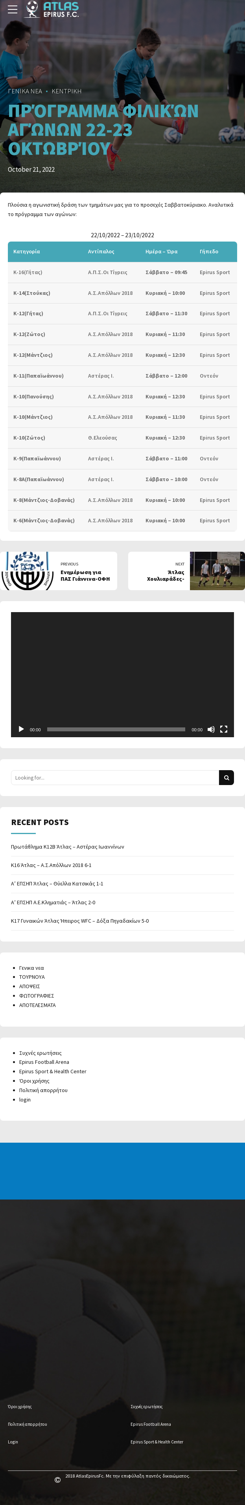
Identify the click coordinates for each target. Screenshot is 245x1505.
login (25, 1099)
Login (13, 1442)
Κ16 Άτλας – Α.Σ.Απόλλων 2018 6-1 (51, 865)
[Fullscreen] (224, 729)
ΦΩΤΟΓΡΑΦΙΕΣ (36, 995)
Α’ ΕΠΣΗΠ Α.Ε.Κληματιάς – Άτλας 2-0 (53, 902)
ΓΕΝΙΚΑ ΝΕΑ (25, 91)
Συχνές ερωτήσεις (40, 1052)
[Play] (21, 729)
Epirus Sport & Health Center (53, 1071)
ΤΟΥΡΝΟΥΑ (32, 976)
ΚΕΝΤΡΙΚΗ (67, 91)
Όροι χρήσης (34, 1080)
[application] (122, 674)
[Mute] (211, 729)
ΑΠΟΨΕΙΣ (29, 986)
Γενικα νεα (31, 967)
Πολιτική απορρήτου (43, 1090)
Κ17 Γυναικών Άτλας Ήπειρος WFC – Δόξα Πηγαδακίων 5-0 (80, 920)
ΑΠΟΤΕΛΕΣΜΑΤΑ (37, 1005)
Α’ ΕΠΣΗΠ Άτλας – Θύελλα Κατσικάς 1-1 (57, 883)
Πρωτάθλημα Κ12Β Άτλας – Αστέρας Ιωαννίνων (67, 846)
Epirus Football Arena (44, 1061)
